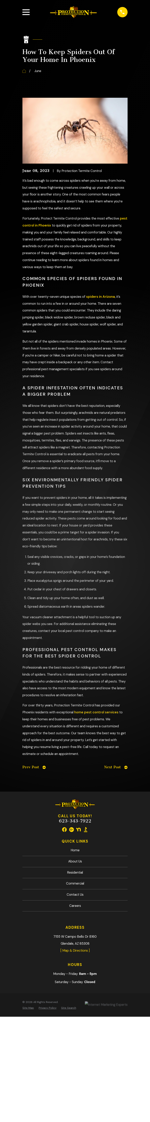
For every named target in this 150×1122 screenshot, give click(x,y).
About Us (75, 861)
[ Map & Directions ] (75, 950)
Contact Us (75, 895)
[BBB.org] (85, 829)
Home (75, 850)
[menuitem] (28, 1008)
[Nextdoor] (78, 829)
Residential (75, 872)
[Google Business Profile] (71, 829)
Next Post (115, 767)
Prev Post (34, 767)
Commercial (75, 883)
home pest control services (96, 712)
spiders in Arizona (100, 297)
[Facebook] (64, 829)
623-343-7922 (75, 821)
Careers (75, 906)
